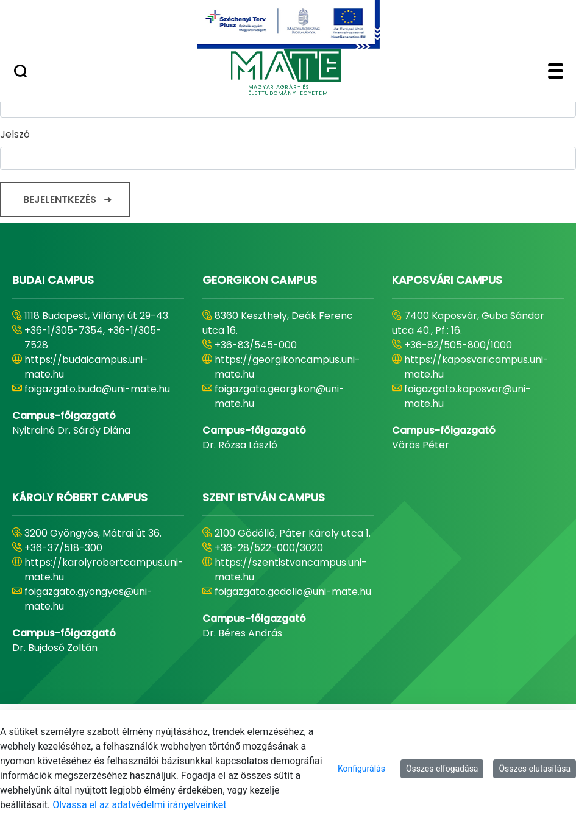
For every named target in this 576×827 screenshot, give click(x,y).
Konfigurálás (361, 768)
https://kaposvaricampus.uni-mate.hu (476, 367)
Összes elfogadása (442, 768)
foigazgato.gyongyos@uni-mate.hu (88, 599)
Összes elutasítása (535, 768)
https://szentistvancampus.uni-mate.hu (291, 569)
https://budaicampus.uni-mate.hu (86, 367)
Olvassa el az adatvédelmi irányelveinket (139, 805)
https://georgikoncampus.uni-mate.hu (287, 367)
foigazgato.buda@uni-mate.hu (97, 389)
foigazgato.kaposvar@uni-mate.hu (467, 396)
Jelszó (15, 134)
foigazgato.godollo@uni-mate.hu (293, 592)
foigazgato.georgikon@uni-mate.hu (279, 396)
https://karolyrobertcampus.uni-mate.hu (103, 569)
